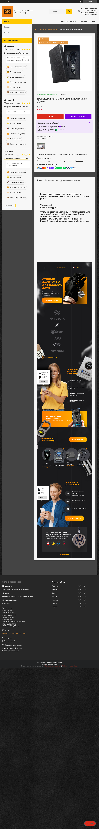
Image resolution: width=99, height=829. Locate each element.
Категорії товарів (67, 21)
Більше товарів (77, 445)
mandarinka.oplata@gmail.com (14, 643)
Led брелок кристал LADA (17, 112)
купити (43, 387)
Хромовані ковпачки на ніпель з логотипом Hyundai (18, 59)
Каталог (7, 27)
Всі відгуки (9, 206)
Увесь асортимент (53, 301)
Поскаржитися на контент (53, 675)
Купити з (78, 117)
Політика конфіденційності (70, 675)
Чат (90, 823)
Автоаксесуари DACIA (48, 29)
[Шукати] (69, 11)
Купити (50, 116)
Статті (6, 33)
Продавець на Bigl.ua (49, 673)
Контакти (83, 21)
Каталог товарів (75, 526)
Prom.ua (60, 671)
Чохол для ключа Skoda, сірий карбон (16, 164)
